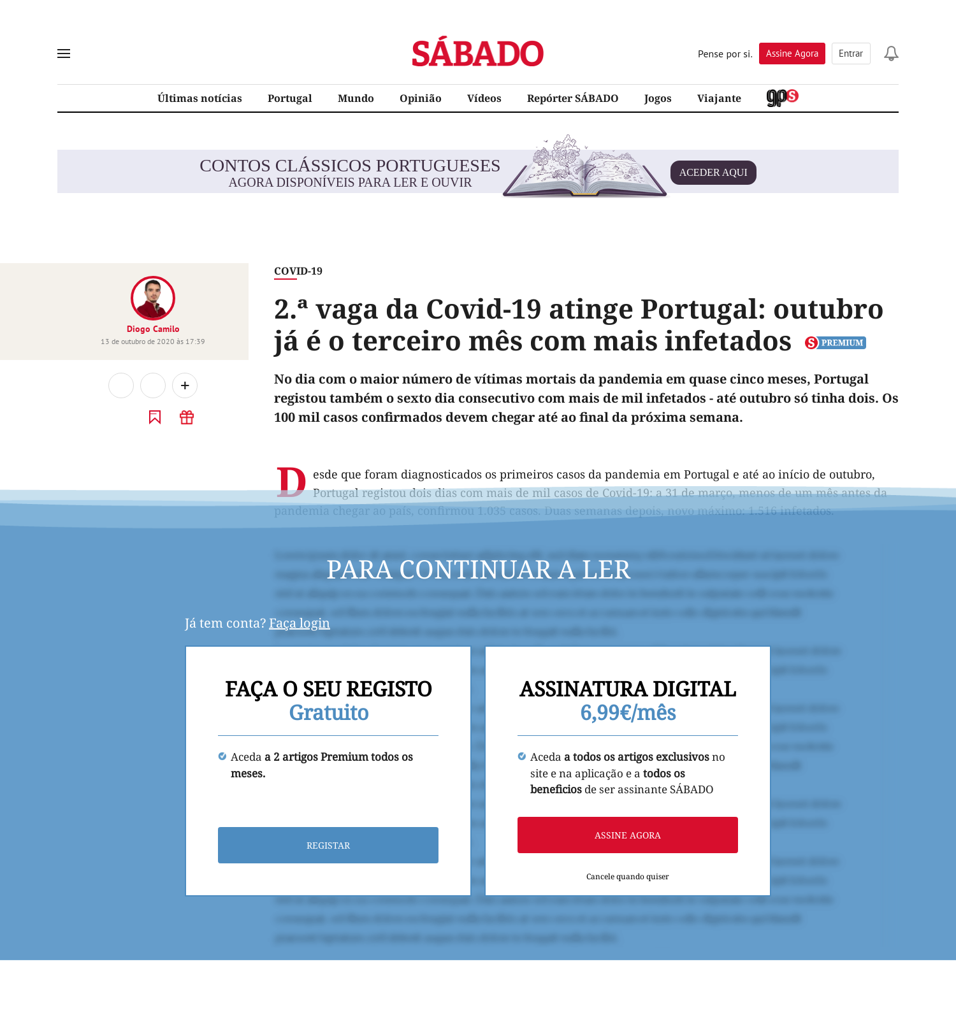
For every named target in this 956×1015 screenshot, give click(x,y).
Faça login (299, 622)
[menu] (63, 53)
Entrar (851, 53)
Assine (793, 53)
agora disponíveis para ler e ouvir (477, 172)
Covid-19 (298, 271)
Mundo (356, 98)
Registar (328, 847)
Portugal (290, 98)
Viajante (719, 98)
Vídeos (484, 98)
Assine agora (628, 837)
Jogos (658, 98)
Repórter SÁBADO (573, 98)
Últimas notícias (199, 98)
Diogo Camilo (153, 329)
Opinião (421, 98)
